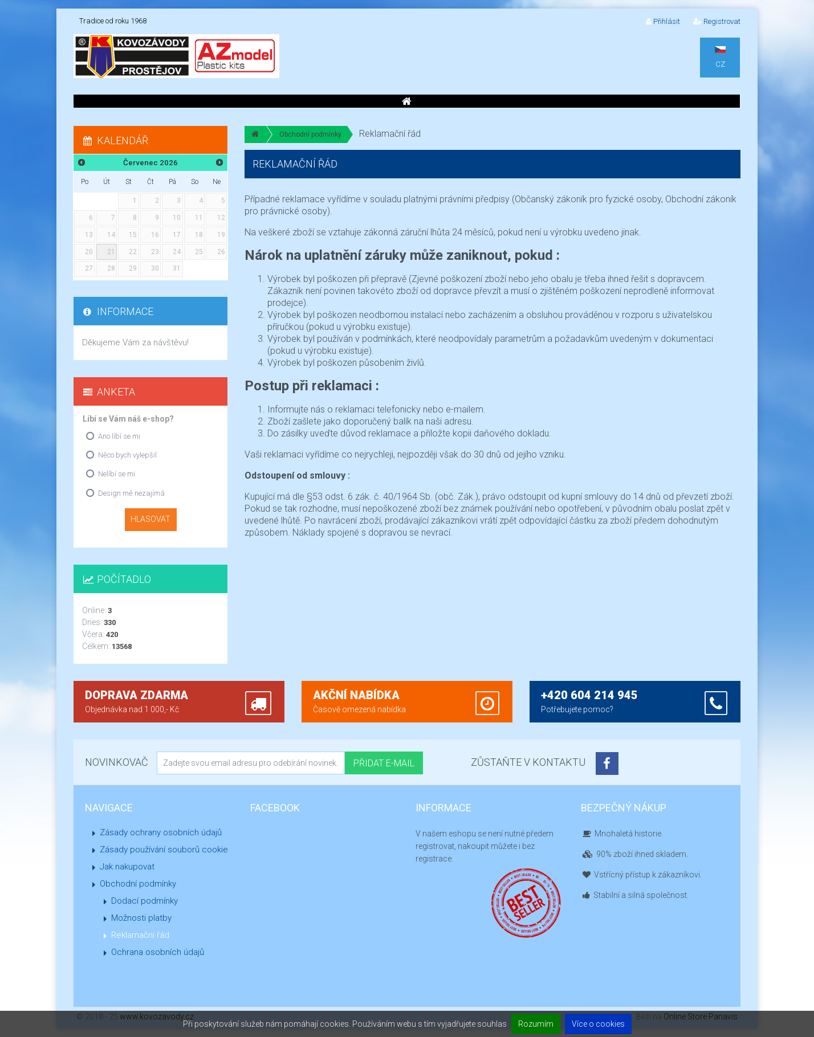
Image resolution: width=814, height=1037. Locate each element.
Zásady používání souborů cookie (164, 849)
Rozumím (535, 1023)
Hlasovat (150, 519)
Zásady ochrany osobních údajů (161, 832)
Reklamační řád (140, 935)
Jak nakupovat (127, 867)
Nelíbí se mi (116, 473)
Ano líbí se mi (119, 436)
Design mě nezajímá (131, 493)
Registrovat (716, 21)
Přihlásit (663, 21)
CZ (720, 57)
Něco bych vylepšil (127, 455)
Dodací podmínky (144, 901)
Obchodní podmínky (310, 134)
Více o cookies (598, 1023)
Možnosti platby (141, 918)
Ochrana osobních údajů (157, 952)
